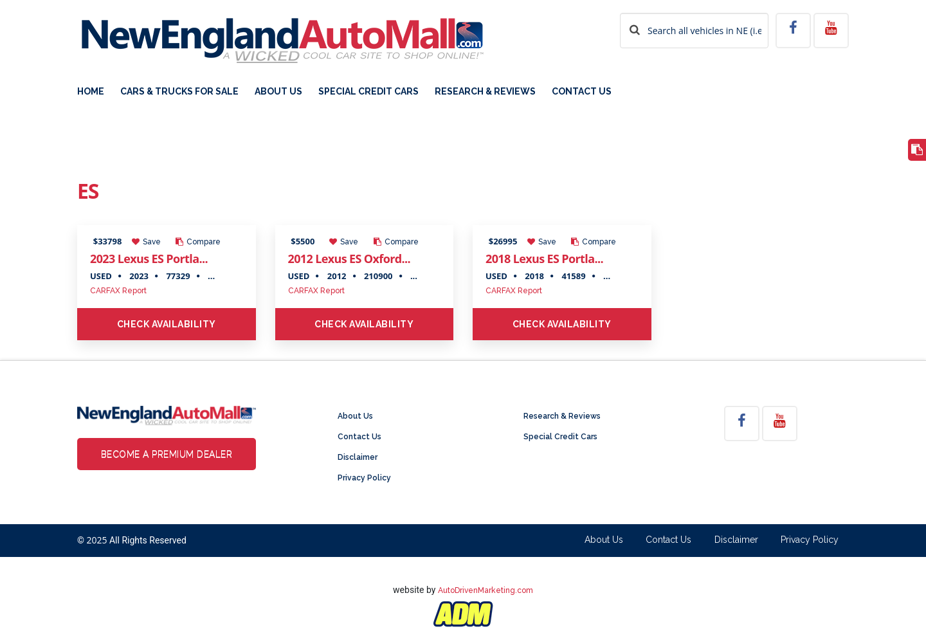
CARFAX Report (118, 290)
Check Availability (166, 324)
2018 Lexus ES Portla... (544, 258)
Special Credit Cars (368, 91)
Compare (198, 241)
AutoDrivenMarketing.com (485, 590)
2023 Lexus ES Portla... (149, 258)
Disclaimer (357, 457)
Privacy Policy (364, 477)
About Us (278, 91)
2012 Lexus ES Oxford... (349, 258)
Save (146, 241)
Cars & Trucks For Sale (179, 91)
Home (90, 91)
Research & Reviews (485, 91)
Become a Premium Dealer (167, 454)
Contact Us (582, 91)
